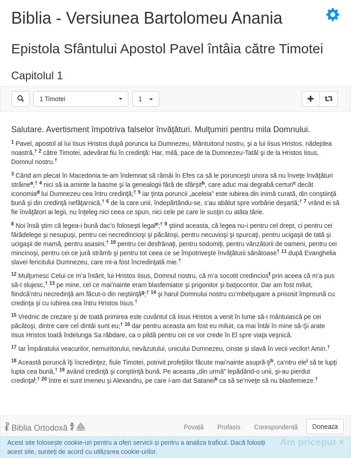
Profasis (229, 427)
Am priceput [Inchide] (312, 442)
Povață (194, 427)
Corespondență (276, 427)
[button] (80, 99)
